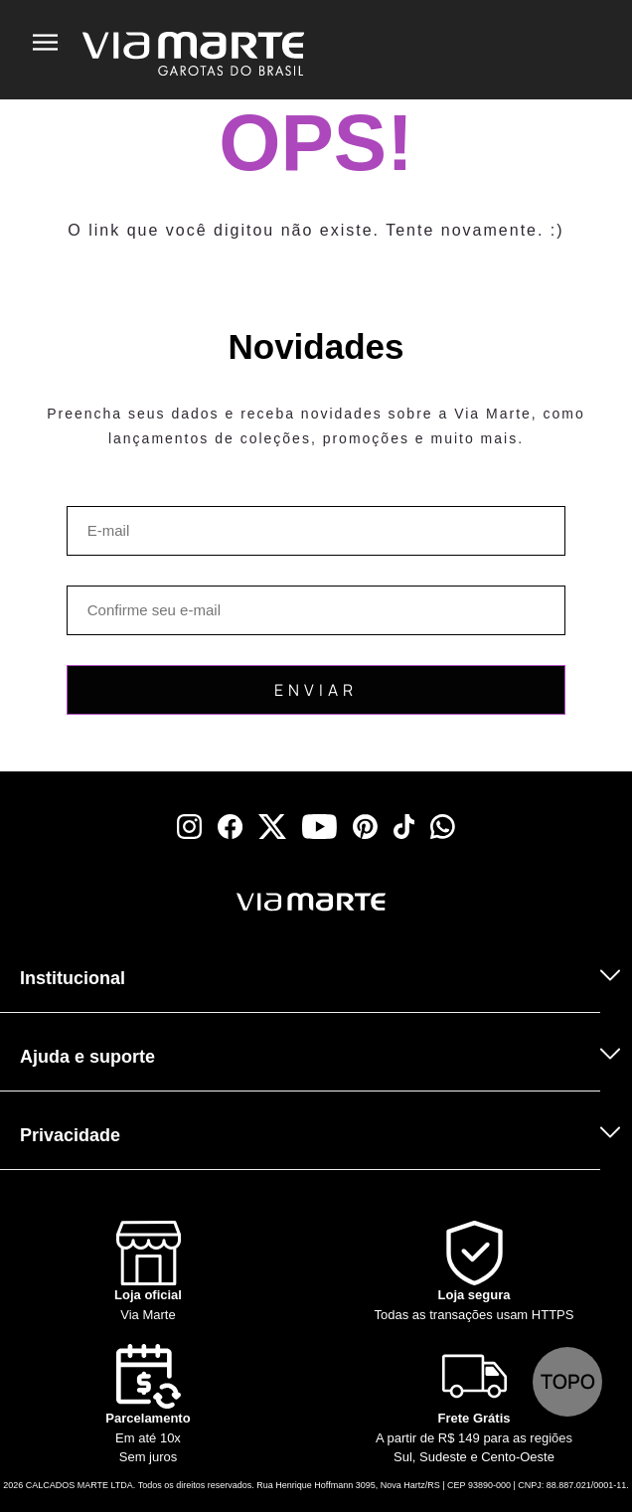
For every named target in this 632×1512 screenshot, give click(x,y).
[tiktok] (404, 826)
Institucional (72, 978)
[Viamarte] (217, 902)
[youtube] (319, 826)
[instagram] (189, 826)
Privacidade (70, 1135)
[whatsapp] (442, 826)
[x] (272, 826)
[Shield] (474, 1272)
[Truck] (56, 928)
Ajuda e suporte (87, 1057)
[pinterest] (365, 826)
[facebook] (230, 826)
